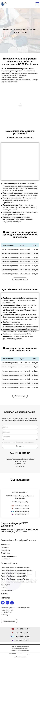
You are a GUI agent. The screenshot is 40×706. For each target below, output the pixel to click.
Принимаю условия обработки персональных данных (19, 442)
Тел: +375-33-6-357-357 (20, 453)
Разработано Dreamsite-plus (20, 656)
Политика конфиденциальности (20, 646)
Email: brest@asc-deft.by (20, 502)
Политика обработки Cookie (20, 648)
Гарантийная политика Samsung (20, 650)
